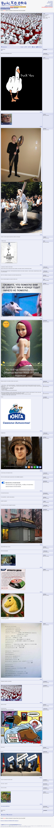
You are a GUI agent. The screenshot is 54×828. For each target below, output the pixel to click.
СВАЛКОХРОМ (50, 6)
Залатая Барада (50, 2)
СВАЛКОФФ (46, 6)
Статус (20, 10)
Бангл (44, 279)
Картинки (10, 10)
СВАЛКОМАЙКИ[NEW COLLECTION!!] (47, 7)
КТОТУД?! (51, 4)
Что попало (14, 10)
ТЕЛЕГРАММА (23, 6)
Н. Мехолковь (45, 53)
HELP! (24, 10)
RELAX (7, 7)
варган (44, 57)
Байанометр (6, 820)
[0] (1, 50)
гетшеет (41, 126)
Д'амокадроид (45, 493)
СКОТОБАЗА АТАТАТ (11, 820)
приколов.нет (2, 820)
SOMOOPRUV (3, 7)
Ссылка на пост (10, 814)
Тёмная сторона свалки (49, 5)
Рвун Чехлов (45, 806)
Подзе (44, 13)
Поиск (17, 10)
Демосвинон (45, 320)
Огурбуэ (44, 501)
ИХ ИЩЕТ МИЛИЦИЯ (13, 7)
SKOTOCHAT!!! (17, 6)
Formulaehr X (45, 681)
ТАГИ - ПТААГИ (50, 1)
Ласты (4, 10)
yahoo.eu (44, 114)
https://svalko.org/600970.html (5, 806)
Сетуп (22, 10)
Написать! (7, 10)
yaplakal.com (16, 820)
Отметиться (4, 814)
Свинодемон (45, 49)
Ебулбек (44, 569)
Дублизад (44, 128)
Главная (1, 10)
